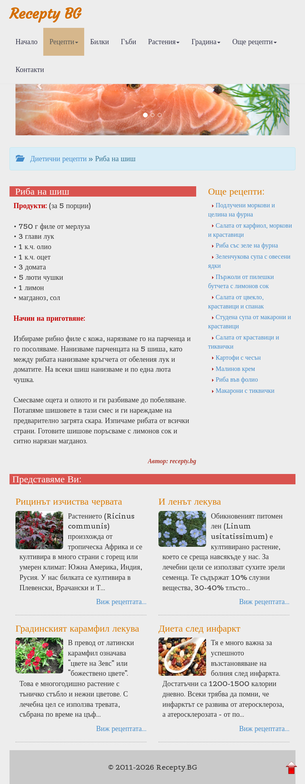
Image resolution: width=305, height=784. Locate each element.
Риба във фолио (234, 379)
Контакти (29, 69)
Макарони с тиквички (242, 390)
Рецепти (63, 41)
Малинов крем (233, 368)
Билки (99, 41)
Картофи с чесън (236, 357)
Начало (26, 41)
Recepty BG (45, 14)
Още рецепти (254, 41)
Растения (164, 41)
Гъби (128, 41)
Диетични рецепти (51, 158)
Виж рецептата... (121, 601)
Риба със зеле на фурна (244, 245)
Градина (205, 41)
